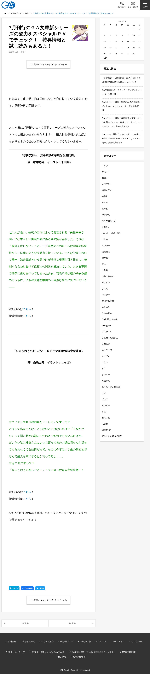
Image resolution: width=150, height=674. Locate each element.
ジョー (105, 264)
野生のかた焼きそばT (112, 436)
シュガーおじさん (110, 338)
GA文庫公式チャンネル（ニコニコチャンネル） (94, 652)
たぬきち (106, 381)
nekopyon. (106, 325)
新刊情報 (12, 641)
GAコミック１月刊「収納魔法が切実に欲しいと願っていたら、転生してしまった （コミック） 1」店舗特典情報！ (122, 122)
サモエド (106, 171)
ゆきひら (106, 215)
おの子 (105, 178)
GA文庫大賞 (85, 641)
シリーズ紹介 (47, 641)
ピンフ (105, 399)
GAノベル (102, 641)
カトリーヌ (107, 350)
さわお (105, 270)
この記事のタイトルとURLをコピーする (48, 64)
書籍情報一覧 (28, 641)
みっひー (106, 295)
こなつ (105, 362)
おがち (105, 202)
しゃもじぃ (107, 313)
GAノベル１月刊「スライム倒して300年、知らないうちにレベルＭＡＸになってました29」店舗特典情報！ (121, 138)
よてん (105, 288)
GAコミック (119, 641)
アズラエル (107, 331)
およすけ (106, 282)
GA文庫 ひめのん (110, 319)
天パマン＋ (107, 184)
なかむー (106, 258)
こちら (27, 309)
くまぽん (106, 356)
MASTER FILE (129, 652)
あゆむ (105, 208)
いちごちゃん (108, 276)
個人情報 (62, 657)
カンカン (106, 307)
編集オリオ (107, 190)
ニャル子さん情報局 (111, 387)
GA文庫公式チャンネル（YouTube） (48, 652)
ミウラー (106, 245)
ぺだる (105, 239)
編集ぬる (106, 251)
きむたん (106, 227)
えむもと (106, 344)
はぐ (104, 393)
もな (104, 411)
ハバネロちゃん (109, 221)
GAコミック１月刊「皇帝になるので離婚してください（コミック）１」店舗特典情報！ (122, 106)
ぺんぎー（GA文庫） (111, 233)
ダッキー (106, 374)
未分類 (105, 424)
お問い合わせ (79, 657)
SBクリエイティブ (16, 652)
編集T (23, 52)
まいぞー (106, 405)
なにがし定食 (108, 301)
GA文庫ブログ (66, 641)
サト (104, 368)
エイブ (105, 165)
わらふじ (106, 418)
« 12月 (105, 58)
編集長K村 (106, 430)
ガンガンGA (136, 641)
